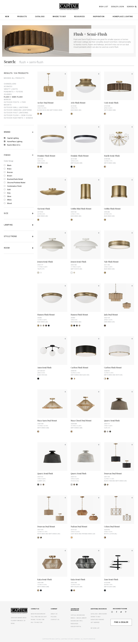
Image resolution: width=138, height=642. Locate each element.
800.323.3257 (42, 616)
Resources (79, 17)
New (7, 17)
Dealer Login (117, 7)
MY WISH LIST (95, 628)
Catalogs (40, 17)
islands (8, 94)
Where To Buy (59, 17)
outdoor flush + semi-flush (18, 115)
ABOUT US (54, 614)
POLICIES (53, 616)
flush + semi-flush (13, 97)
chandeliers (10, 84)
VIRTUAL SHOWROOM (78, 615)
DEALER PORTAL (76, 626)
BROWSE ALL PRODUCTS (14, 78)
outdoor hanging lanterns (18, 110)
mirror (7, 100)
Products (22, 17)
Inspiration (98, 17)
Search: (10, 61)
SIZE (19, 213)
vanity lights (11, 89)
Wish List (103, 7)
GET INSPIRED (95, 622)
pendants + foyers (13, 92)
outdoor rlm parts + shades (18, 118)
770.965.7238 (40, 619)
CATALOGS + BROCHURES (99, 614)
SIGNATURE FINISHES (97, 619)
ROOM (19, 248)
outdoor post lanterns (16, 113)
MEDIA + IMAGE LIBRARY (79, 618)
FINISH (19, 155)
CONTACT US (55, 619)
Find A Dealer (121, 622)
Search (132, 7)
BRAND (19, 132)
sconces (8, 86)
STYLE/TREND (19, 236)
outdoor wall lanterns (16, 107)
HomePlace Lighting (123, 17)
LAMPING (19, 225)
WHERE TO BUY (96, 616)
